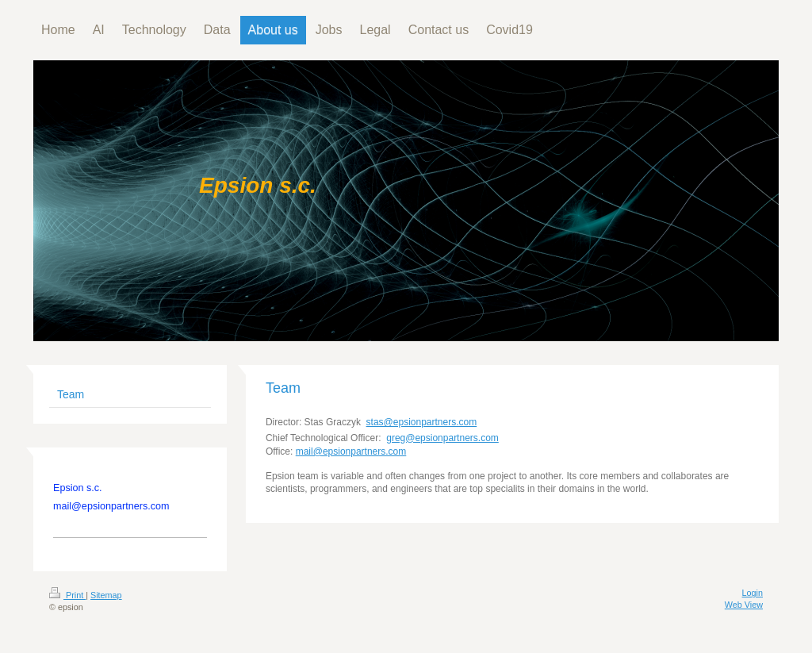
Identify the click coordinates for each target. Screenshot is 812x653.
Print (67, 595)
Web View (744, 604)
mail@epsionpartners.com (351, 451)
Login (752, 592)
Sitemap (106, 595)
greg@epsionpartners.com (442, 438)
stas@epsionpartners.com (421, 422)
